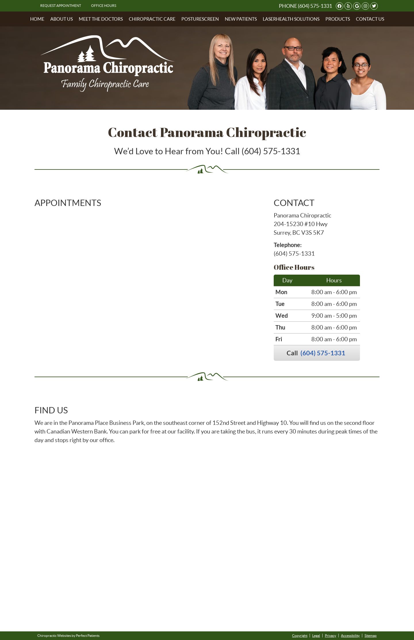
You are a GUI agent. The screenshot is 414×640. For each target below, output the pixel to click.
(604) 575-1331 (315, 6)
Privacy (330, 635)
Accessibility (350, 635)
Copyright (299, 635)
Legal (316, 635)
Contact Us (370, 19)
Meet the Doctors (101, 19)
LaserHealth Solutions (291, 19)
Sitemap (371, 635)
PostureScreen (200, 19)
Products (337, 19)
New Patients (241, 19)
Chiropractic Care (152, 19)
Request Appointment (60, 5)
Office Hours (103, 5)
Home (37, 19)
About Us (61, 19)
